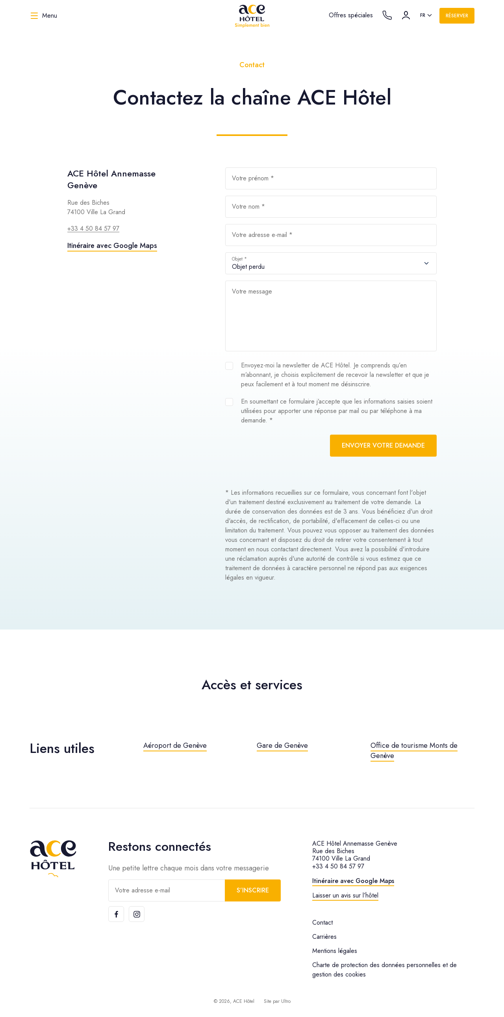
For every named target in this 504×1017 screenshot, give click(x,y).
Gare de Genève (282, 745)
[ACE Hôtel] (252, 16)
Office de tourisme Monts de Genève (414, 750)
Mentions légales (334, 950)
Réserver (457, 15)
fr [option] (422, 15)
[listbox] (426, 15)
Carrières (324, 936)
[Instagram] (137, 914)
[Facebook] (116, 914)
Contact (322, 922)
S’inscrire (253, 890)
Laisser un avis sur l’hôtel (345, 895)
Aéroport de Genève (175, 745)
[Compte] (406, 15)
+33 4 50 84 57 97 (93, 228)
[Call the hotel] (387, 15)
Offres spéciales (351, 15)
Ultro (286, 1001)
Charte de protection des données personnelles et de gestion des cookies (384, 969)
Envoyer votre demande (383, 445)
